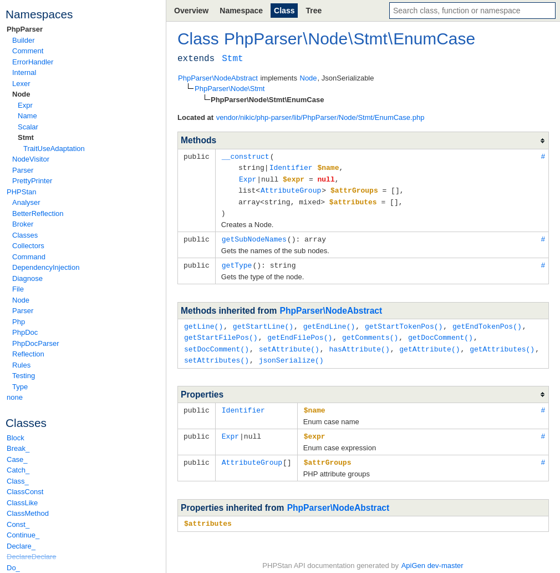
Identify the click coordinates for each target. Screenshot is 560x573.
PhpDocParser (35, 343)
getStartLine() (263, 321)
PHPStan (21, 192)
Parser (22, 170)
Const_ (18, 524)
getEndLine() (329, 321)
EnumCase (434, 38)
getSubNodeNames (254, 235)
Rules (21, 365)
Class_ (18, 481)
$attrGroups (328, 454)
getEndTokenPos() (487, 321)
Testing (23, 375)
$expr (314, 429)
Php (18, 322)
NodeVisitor (30, 159)
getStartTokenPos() (403, 321)
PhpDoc (25, 332)
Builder (23, 40)
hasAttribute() (359, 343)
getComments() (370, 332)
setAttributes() (216, 354)
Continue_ (23, 535)
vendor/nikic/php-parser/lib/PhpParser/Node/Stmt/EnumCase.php (320, 117)
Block (15, 438)
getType (237, 261)
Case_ (17, 459)
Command (28, 257)
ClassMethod (28, 513)
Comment (27, 51)
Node (21, 94)
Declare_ (21, 546)
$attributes (208, 515)
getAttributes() (502, 343)
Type (20, 387)
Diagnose (27, 278)
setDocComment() (216, 343)
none (15, 397)
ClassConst (25, 491)
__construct (245, 156)
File (18, 289)
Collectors (28, 246)
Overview (191, 10)
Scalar (28, 127)
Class (284, 10)
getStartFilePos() (221, 332)
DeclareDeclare (32, 556)
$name (314, 403)
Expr (25, 105)
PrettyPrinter (32, 181)
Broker (22, 224)
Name (27, 116)
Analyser (26, 202)
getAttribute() (429, 343)
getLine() (203, 321)
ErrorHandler (32, 62)
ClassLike (22, 503)
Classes (25, 235)
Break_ (18, 448)
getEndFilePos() (299, 332)
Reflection (28, 354)
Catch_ (18, 470)
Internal (24, 72)
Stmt (26, 137)
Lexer (21, 83)
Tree (314, 10)
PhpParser (25, 29)
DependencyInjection (45, 267)
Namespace (241, 10)
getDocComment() (440, 332)
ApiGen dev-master (432, 556)
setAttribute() (289, 343)
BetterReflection (38, 213)
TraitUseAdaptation (54, 148)
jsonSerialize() (291, 354)
